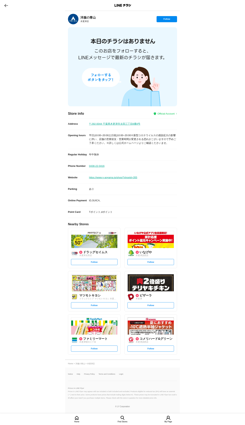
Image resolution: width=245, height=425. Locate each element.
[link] (73, 19)
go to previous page (6, 5)
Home (76, 422)
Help (78, 374)
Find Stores (122, 422)
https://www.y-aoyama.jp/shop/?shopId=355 (113, 177)
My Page (168, 422)
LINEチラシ (123, 5)
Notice (70, 374)
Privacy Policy (89, 374)
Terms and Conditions (107, 374)
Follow (166, 20)
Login (121, 374)
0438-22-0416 (97, 166)
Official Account (166, 113)
